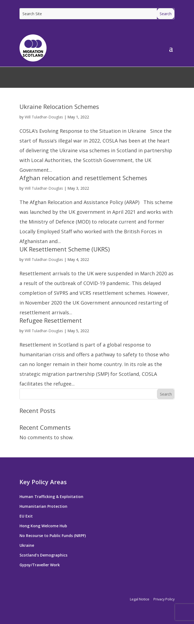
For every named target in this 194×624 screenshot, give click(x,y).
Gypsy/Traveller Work (39, 564)
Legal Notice (139, 599)
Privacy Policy (164, 599)
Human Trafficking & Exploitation (51, 496)
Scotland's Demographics (43, 555)
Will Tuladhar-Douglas (44, 116)
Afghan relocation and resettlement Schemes (83, 178)
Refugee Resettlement (50, 320)
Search (166, 394)
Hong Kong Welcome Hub (43, 525)
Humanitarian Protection (43, 506)
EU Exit (26, 516)
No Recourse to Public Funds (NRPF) (52, 535)
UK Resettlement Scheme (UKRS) (64, 249)
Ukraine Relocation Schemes (59, 106)
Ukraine (26, 545)
